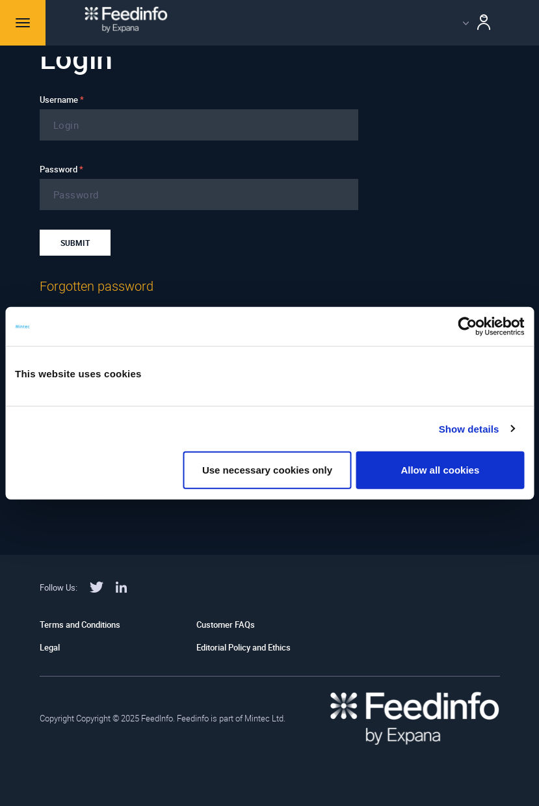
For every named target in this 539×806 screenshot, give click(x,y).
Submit (75, 242)
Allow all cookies (440, 470)
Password (61, 169)
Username (62, 99)
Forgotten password (96, 286)
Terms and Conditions (80, 624)
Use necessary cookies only (267, 470)
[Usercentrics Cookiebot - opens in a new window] (467, 326)
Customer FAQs (225, 624)
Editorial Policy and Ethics (243, 647)
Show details (469, 428)
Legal (50, 647)
